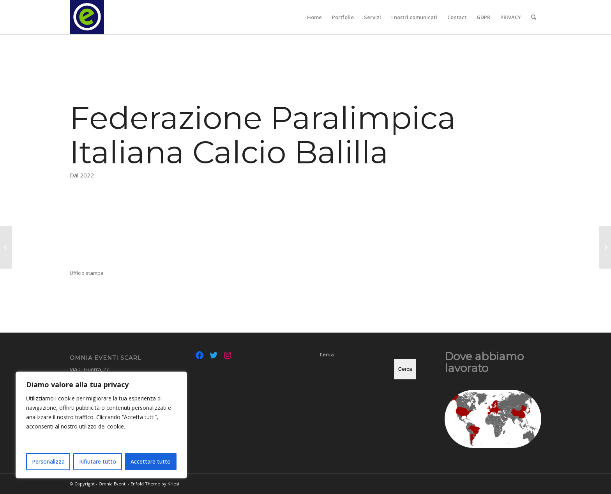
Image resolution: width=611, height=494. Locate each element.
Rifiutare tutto (97, 461)
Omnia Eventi (113, 484)
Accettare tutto (151, 461)
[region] (101, 425)
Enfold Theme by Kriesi (155, 484)
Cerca (327, 354)
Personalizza (48, 461)
